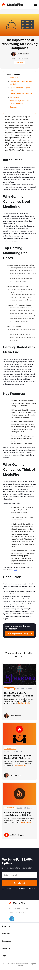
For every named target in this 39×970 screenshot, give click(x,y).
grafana (9, 688)
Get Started (19, 883)
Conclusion (14, 107)
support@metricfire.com (18, 908)
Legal (4, 956)
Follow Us (6, 948)
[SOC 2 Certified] (19, 918)
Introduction (14, 78)
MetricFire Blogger (17, 835)
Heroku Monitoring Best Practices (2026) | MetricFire (18, 694)
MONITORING (19, 62)
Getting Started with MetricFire (21, 94)
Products (6, 934)
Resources (6, 941)
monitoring (10, 748)
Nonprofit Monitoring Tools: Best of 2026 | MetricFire (18, 756)
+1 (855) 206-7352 (16, 912)
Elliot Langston (15, 716)
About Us (6, 926)
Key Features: (15, 97)
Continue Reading (24, 703)
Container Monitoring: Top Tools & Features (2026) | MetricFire (17, 815)
